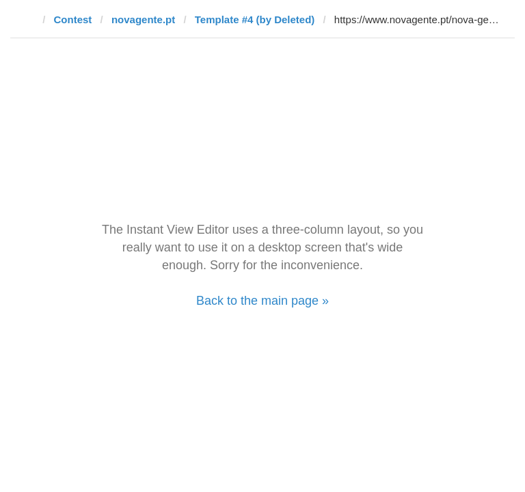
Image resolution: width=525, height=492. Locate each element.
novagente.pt (143, 19)
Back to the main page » (262, 301)
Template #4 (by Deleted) (255, 19)
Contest (73, 19)
